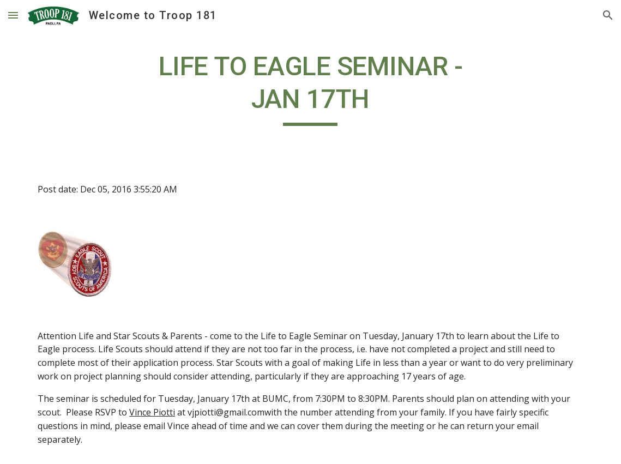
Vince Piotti (152, 412)
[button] (13, 15)
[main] (310, 88)
